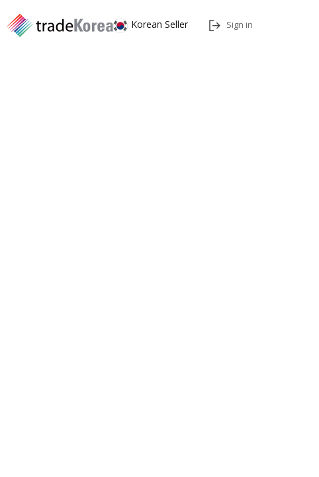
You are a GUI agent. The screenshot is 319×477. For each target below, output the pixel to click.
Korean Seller (150, 24)
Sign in (230, 24)
